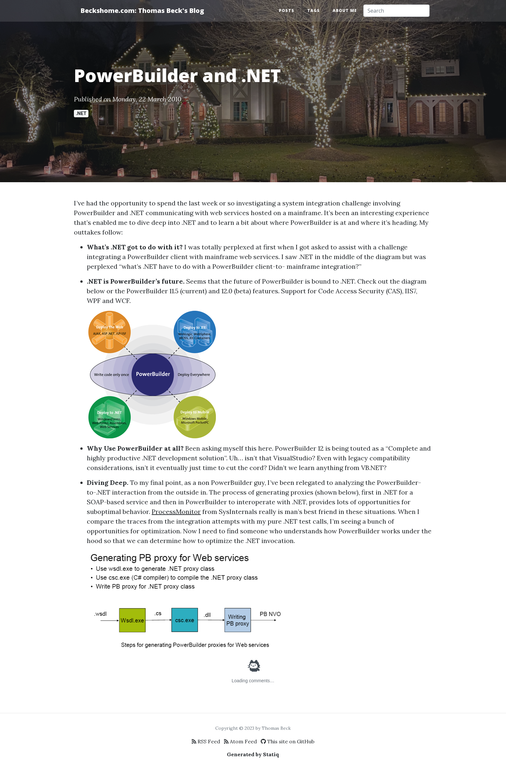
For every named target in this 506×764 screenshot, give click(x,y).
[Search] (396, 11)
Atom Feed (240, 741)
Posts (286, 10)
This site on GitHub (287, 741)
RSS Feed (206, 741)
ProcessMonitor (176, 512)
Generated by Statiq (253, 754)
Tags (313, 10)
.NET (81, 113)
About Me (345, 10)
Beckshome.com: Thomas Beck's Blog (142, 10)
